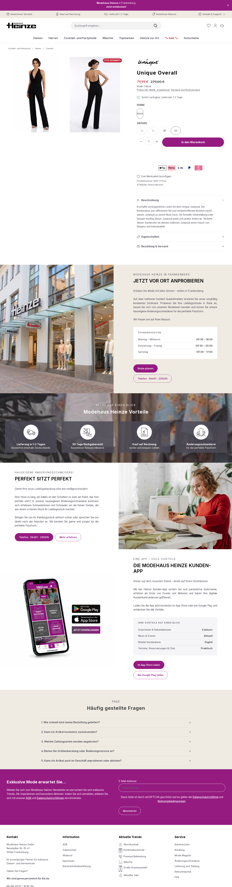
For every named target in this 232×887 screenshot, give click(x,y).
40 (175, 130)
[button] (180, 200)
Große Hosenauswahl (135, 867)
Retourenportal (183, 871)
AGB (28, 798)
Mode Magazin (183, 855)
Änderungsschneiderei (187, 860)
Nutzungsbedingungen (171, 801)
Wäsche (128, 862)
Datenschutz (69, 849)
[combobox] (110, 26)
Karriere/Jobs (182, 844)
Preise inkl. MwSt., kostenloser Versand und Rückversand (168, 90)
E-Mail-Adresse (129, 781)
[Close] (228, 5)
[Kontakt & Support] (212, 14)
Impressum (68, 860)
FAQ (177, 877)
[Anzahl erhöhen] (157, 141)
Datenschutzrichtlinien (50, 798)
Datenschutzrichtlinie (205, 797)
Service (180, 837)
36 (155, 131)
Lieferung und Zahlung (187, 866)
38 (164, 130)
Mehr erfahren (68, 537)
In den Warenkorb (193, 142)
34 (144, 131)
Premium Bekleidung (135, 856)
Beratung (180, 849)
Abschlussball (131, 844)
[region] (65, 94)
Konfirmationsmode (134, 849)
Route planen (145, 368)
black (140, 113)
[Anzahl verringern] (141, 141)
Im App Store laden (149, 664)
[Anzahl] (149, 141)
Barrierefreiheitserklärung (77, 866)
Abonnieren (130, 810)
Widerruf (67, 855)
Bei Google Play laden (150, 675)
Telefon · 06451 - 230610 (152, 378)
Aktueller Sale (131, 875)
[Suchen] (155, 26)
